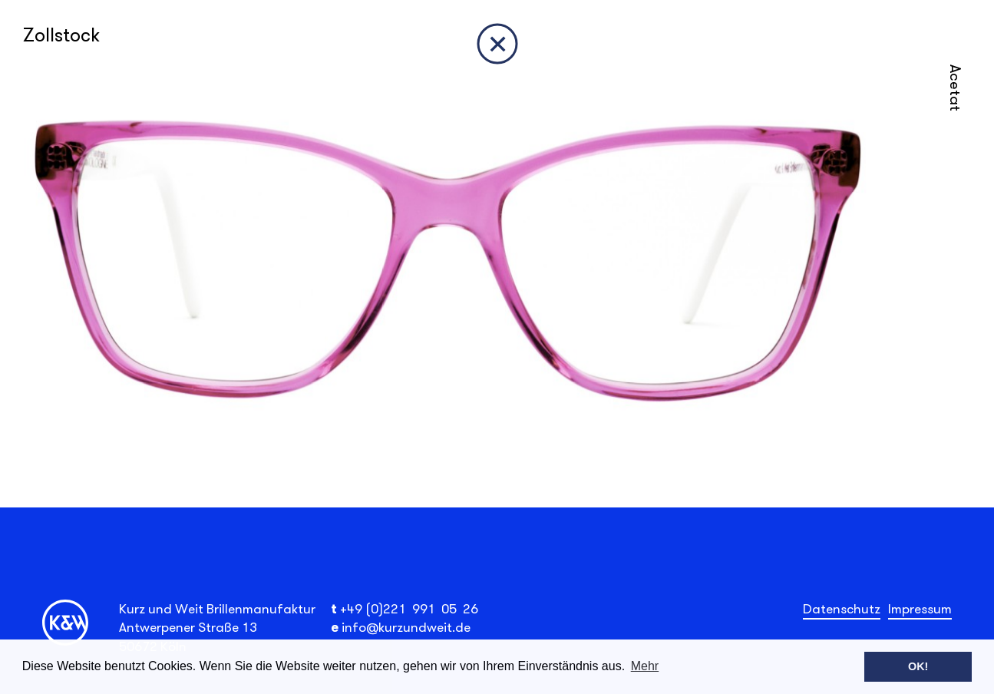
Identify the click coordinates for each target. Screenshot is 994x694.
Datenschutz (841, 608)
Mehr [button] (645, 666)
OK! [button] (918, 666)
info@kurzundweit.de (406, 627)
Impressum (920, 608)
